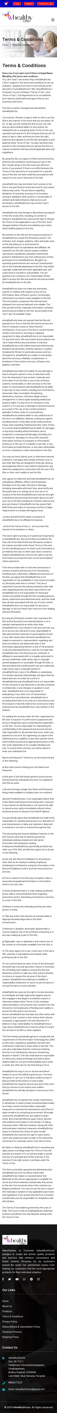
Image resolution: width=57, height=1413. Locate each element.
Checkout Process (12, 1331)
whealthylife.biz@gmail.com (30, 1389)
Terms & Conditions (12, 1316)
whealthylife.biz (22, 1407)
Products (7, 1311)
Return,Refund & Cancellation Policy (21, 1326)
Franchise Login (46, 4)
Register (29, 4)
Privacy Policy (9, 1321)
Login (16, 4)
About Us (7, 1306)
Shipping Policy (10, 1337)
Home (5, 44)
